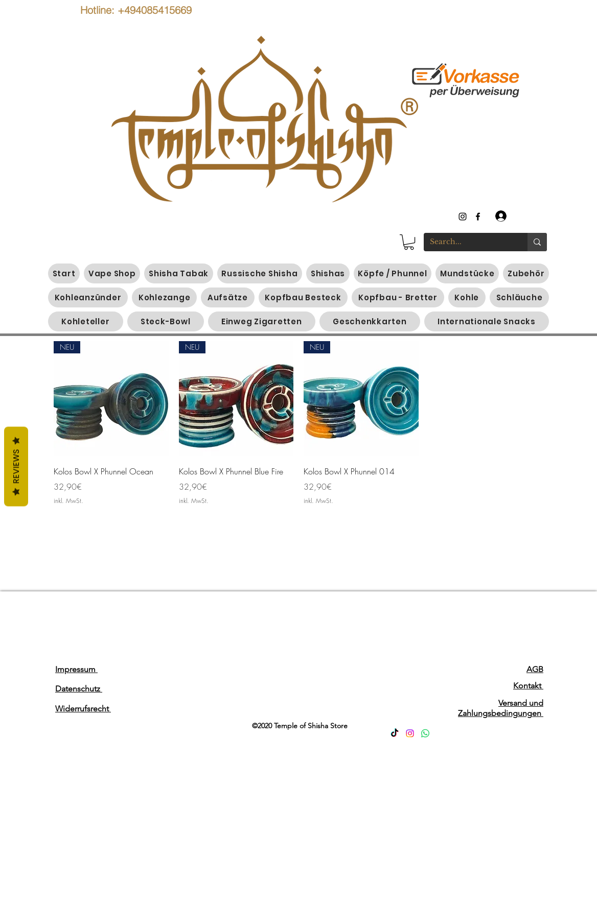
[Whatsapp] (425, 733)
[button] (409, 242)
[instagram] (462, 216)
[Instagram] (410, 733)
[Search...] (468, 242)
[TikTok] (394, 733)
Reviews (16, 466)
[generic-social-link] (478, 216)
